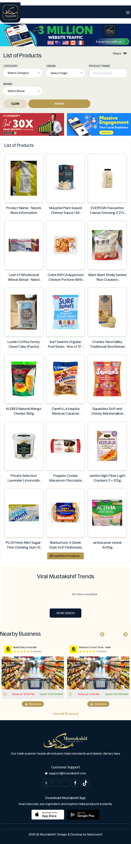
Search (59, 103)
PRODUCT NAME (99, 65)
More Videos (65, 613)
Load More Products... (65, 555)
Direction (33, 704)
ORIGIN (50, 65)
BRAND (7, 83)
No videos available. (65, 594)
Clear (15, 103)
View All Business (66, 714)
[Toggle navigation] (128, 13)
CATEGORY (10, 65)
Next (124, 633)
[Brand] (10, 12)
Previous (101, 633)
